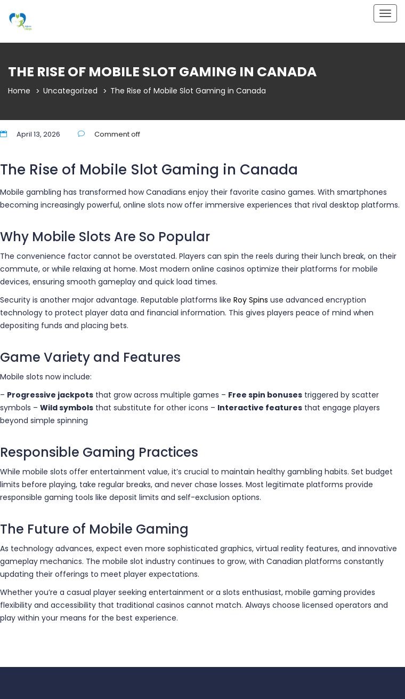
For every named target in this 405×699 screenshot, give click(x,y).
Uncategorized (70, 90)
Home (19, 90)
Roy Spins (250, 300)
